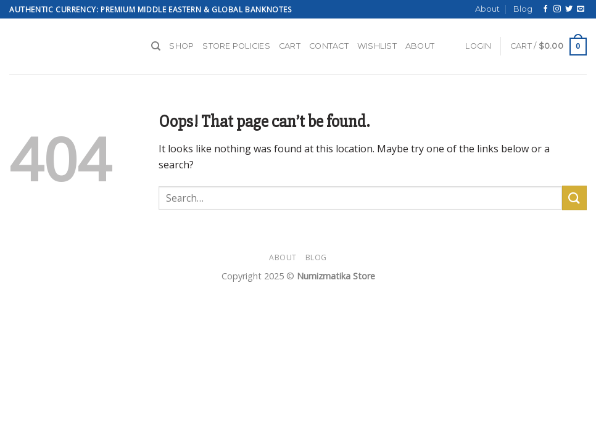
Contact (329, 46)
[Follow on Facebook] (545, 9)
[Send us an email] (580, 9)
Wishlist (377, 46)
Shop (181, 46)
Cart (289, 46)
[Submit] (574, 198)
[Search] (155, 46)
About (487, 9)
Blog (522, 9)
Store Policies (236, 46)
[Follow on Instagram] (557, 9)
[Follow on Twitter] (569, 9)
